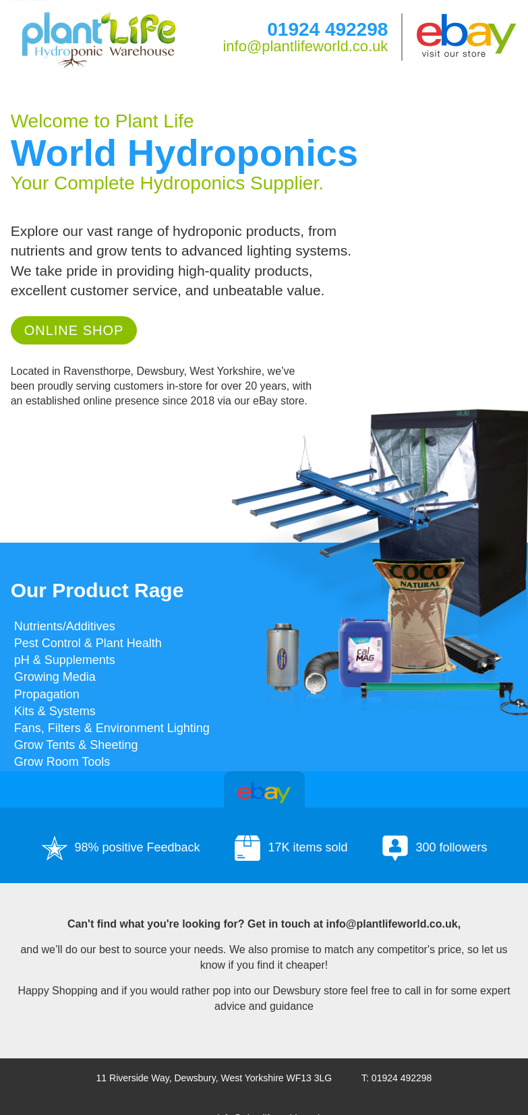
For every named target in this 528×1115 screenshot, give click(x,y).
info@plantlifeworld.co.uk (305, 46)
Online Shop (74, 330)
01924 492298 (327, 29)
